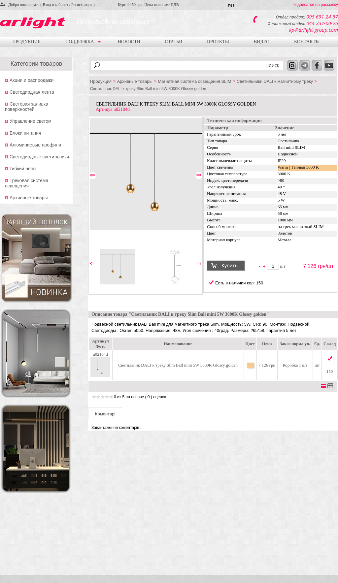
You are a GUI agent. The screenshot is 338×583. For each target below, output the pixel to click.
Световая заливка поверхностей (26, 106)
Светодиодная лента (32, 92)
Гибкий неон (23, 168)
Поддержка (79, 41)
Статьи (174, 41)
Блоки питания (25, 133)
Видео (262, 41)
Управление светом (30, 121)
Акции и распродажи (31, 80)
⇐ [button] (92, 175)
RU (231, 5)
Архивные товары (29, 197)
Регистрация (81, 4)
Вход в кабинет (55, 4)
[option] (145, 174)
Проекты (218, 41)
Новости (129, 41)
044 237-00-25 (322, 23)
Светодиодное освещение (113, 21)
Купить (228, 266)
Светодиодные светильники (39, 156)
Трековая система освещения (26, 183)
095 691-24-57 (322, 16)
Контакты (307, 41)
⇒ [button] (199, 175)
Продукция (26, 41)
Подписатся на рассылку (315, 4)
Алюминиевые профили (35, 144)
